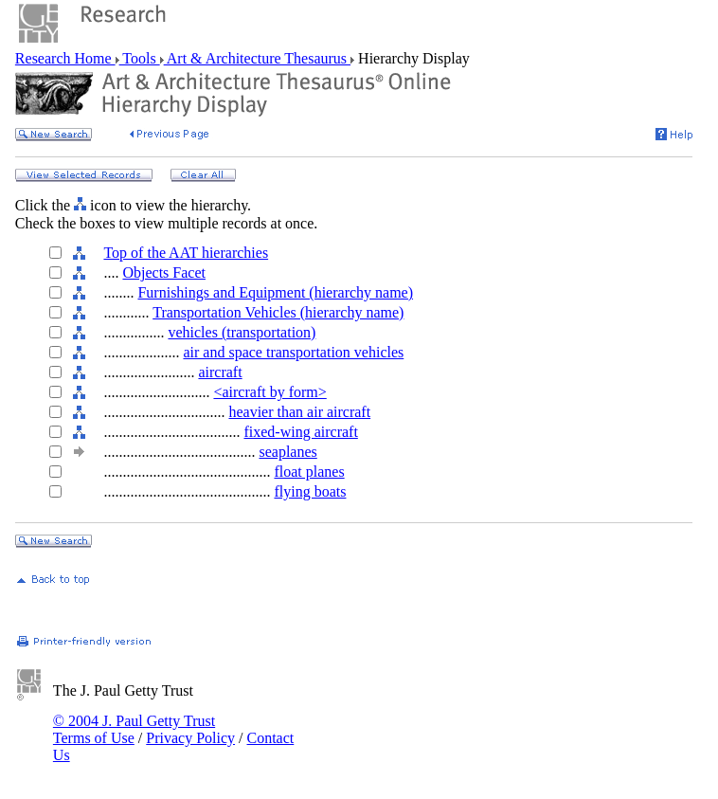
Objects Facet (164, 272)
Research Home (65, 58)
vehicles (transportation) (241, 332)
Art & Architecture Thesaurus (257, 58)
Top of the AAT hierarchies (185, 253)
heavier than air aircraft (299, 412)
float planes (309, 471)
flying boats (310, 491)
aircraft (220, 372)
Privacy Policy (190, 738)
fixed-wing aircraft (300, 432)
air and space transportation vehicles (293, 352)
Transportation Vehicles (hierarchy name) (278, 312)
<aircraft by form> (269, 392)
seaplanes (287, 452)
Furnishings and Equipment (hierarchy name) (275, 292)
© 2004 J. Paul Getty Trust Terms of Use (134, 729)
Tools (139, 58)
